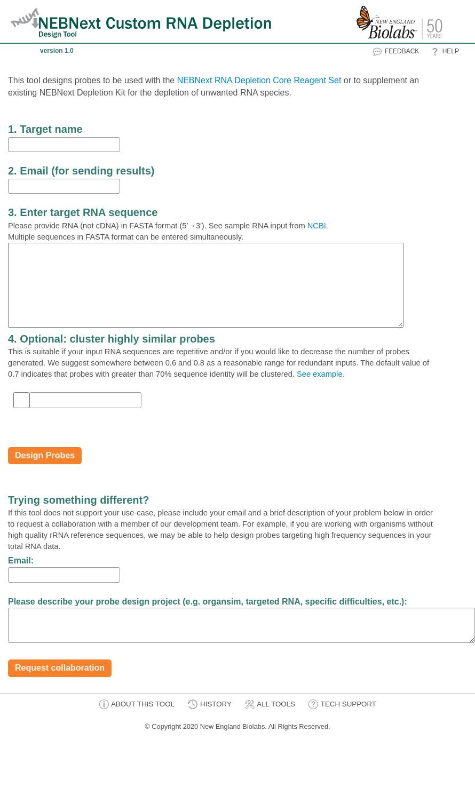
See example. (321, 374)
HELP (444, 51)
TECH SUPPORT (342, 704)
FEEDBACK (395, 51)
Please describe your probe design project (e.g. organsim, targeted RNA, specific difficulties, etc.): (207, 601)
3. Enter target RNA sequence (82, 212)
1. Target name (45, 129)
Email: (21, 560)
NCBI (316, 225)
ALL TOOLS (269, 704)
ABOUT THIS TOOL (137, 704)
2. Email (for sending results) (81, 171)
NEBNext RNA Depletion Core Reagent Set (259, 80)
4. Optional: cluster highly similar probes (111, 339)
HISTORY (209, 704)
